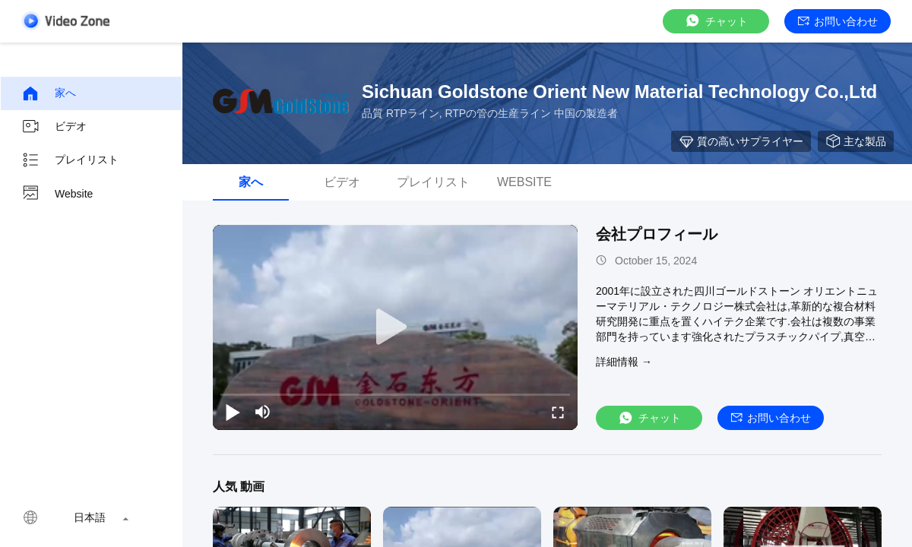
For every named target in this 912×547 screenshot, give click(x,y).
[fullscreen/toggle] (558, 411)
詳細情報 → (624, 362)
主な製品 (855, 141)
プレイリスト (70, 160)
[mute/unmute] (263, 411)
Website (57, 194)
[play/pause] (232, 411)
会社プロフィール (656, 234)
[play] (395, 327)
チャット (716, 21)
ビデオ (54, 127)
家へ (48, 93)
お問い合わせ (838, 21)
